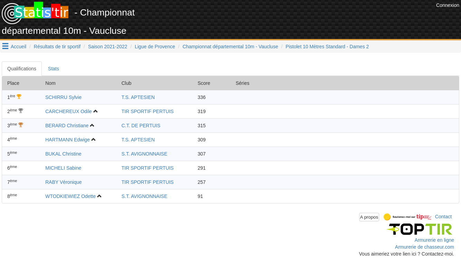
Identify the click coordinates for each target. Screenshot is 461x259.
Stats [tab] (53, 68)
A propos (369, 217)
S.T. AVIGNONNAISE (144, 154)
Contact (443, 216)
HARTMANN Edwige (67, 139)
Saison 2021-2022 (107, 46)
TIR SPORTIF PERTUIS (148, 111)
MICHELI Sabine (63, 168)
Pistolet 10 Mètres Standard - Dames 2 (327, 46)
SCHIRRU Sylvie (63, 97)
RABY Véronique (63, 182)
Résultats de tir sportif (57, 46)
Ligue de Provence (155, 46)
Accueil (18, 46)
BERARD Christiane (66, 125)
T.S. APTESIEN (138, 97)
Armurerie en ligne (434, 240)
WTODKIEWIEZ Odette (70, 196)
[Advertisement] (308, 17)
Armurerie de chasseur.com (424, 247)
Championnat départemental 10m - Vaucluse (230, 46)
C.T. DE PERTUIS (141, 125)
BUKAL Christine (63, 154)
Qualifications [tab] (21, 68)
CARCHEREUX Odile (68, 111)
